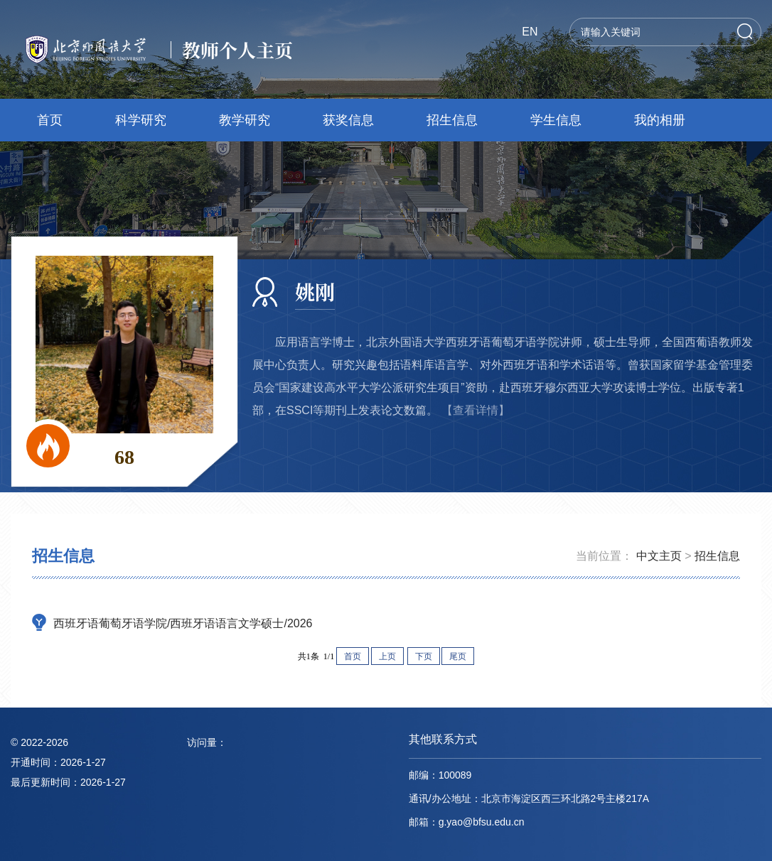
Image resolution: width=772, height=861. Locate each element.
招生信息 (452, 120)
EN (529, 32)
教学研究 (244, 120)
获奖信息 (348, 120)
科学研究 (140, 120)
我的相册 (659, 120)
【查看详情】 (475, 410)
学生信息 (555, 120)
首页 (50, 120)
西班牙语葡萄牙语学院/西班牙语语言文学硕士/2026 (182, 623)
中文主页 (659, 556)
